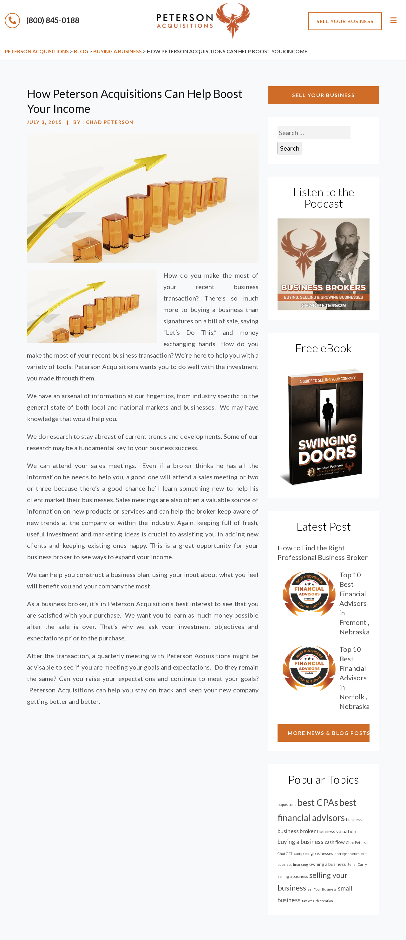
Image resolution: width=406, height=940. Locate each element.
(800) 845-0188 (42, 20)
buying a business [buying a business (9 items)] (301, 841)
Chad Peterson (110, 122)
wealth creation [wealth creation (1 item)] (320, 901)
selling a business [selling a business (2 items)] (293, 876)
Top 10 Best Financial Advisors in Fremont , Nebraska (354, 603)
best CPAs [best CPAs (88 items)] (318, 802)
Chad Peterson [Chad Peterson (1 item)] (358, 842)
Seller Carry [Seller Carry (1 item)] (357, 864)
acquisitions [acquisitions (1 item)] (287, 804)
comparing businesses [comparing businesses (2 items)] (313, 853)
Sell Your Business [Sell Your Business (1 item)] (322, 889)
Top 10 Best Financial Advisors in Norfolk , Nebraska (354, 677)
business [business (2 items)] (354, 819)
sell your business (345, 21)
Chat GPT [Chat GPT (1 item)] (285, 854)
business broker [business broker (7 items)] (297, 831)
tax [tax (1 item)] (304, 901)
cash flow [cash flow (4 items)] (335, 842)
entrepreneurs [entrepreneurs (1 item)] (346, 854)
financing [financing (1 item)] (300, 864)
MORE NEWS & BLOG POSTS (329, 733)
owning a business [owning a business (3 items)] (327, 864)
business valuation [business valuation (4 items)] (336, 831)
